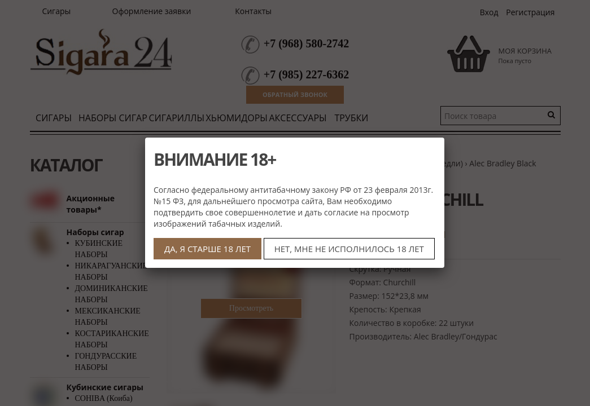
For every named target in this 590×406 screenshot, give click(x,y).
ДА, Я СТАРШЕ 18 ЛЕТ (207, 248)
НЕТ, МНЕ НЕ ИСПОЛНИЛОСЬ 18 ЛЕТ (349, 248)
